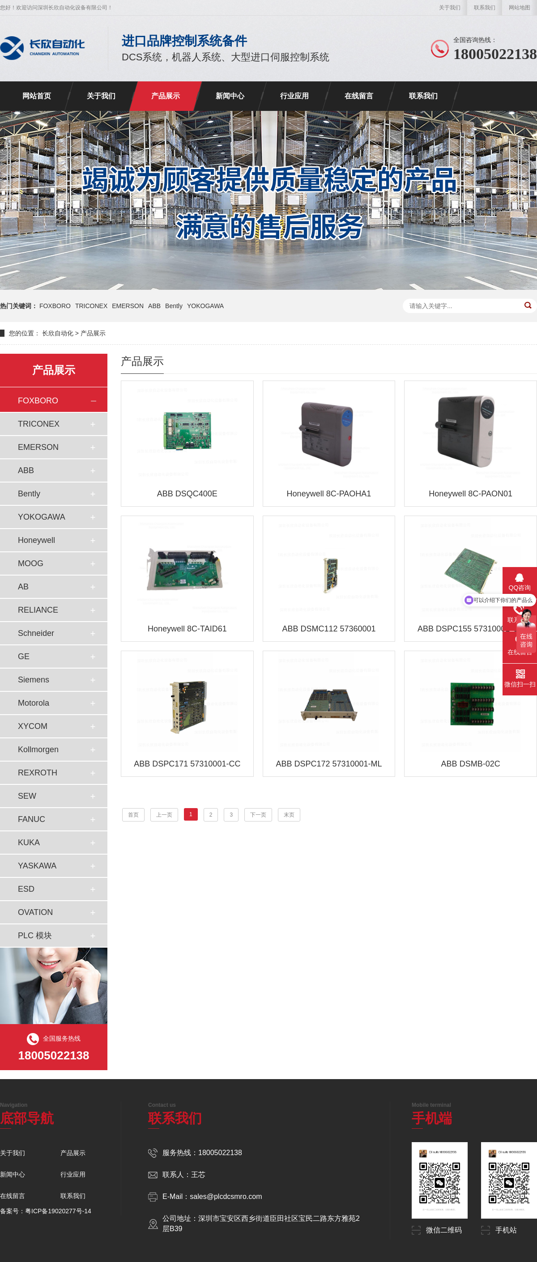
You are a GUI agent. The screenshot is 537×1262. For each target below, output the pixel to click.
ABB (154, 305)
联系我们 (484, 7)
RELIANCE (38, 610)
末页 (289, 815)
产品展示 (165, 96)
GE (24, 656)
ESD (26, 889)
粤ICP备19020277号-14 (58, 1211)
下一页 (258, 815)
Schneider (36, 633)
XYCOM (32, 726)
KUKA (29, 842)
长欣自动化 (57, 333)
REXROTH (37, 772)
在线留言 (359, 96)
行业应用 (294, 96)
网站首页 (36, 96)
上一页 (164, 815)
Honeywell (36, 540)
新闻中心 (230, 96)
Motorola (33, 703)
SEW (27, 796)
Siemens (33, 679)
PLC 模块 (35, 935)
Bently (174, 305)
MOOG (30, 563)
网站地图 (519, 7)
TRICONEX (91, 305)
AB (23, 586)
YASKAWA (37, 865)
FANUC (31, 819)
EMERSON (128, 305)
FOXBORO (55, 305)
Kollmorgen (38, 749)
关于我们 (449, 7)
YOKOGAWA (205, 305)
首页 (133, 815)
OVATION (35, 912)
